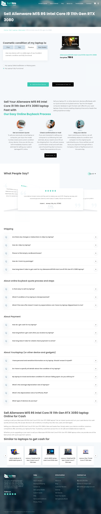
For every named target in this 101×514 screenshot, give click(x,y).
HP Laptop (50, 206)
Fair (19, 47)
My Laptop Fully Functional (25, 68)
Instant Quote (42, 4)
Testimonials (79, 4)
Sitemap (57, 490)
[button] (7, 196)
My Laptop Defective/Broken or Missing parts (25, 65)
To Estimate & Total (63, 84)
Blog (56, 483)
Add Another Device (38, 84)
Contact (88, 4)
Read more (50, 155)
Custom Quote (37, 493)
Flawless (31, 47)
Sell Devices (58, 493)
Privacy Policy (37, 502)
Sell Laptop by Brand (61, 499)
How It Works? (37, 480)
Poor (8, 47)
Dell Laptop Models (39, 490)
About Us (69, 4)
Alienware (21, 30)
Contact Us (36, 487)
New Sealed (42, 47)
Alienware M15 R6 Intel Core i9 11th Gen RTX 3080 (78, 55)
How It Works (54, 4)
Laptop (15, 30)
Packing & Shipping (39, 483)
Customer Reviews (60, 487)
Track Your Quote (60, 496)
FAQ (62, 4)
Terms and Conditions (39, 499)
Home (6, 30)
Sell (10, 30)
